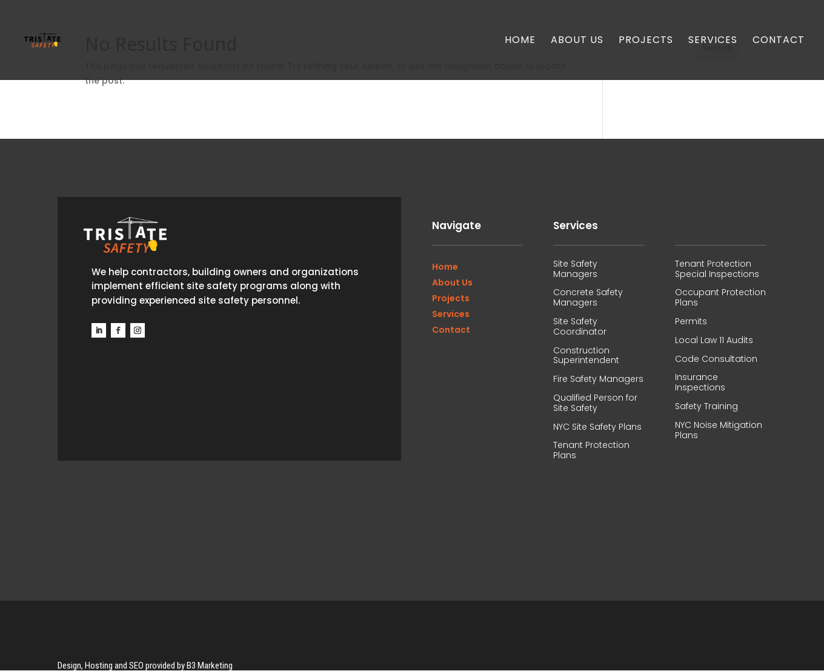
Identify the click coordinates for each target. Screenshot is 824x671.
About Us (577, 41)
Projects (646, 41)
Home (520, 41)
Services (712, 41)
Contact (779, 41)
